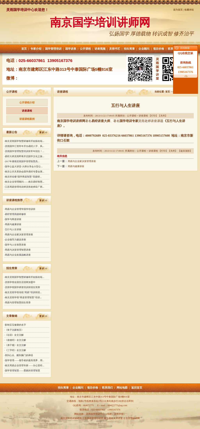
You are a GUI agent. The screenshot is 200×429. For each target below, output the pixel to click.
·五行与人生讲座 (12, 229)
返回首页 (136, 387)
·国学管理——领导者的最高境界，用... (24, 360)
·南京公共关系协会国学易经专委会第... (24, 171)
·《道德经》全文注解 (15, 340)
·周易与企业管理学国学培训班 (19, 209)
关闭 (162, 115)
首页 (24, 48)
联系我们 (107, 387)
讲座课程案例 (27, 118)
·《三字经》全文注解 (15, 350)
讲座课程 (27, 110)
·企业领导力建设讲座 (15, 239)
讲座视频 (100, 48)
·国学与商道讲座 (12, 219)
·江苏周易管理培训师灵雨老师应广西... (24, 186)
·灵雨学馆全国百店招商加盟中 (19, 282)
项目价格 (158, 48)
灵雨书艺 (114, 48)
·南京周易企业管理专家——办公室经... (24, 365)
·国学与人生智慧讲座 (15, 244)
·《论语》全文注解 (14, 335)
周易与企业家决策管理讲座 (82, 161)
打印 (153, 115)
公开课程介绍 (27, 102)
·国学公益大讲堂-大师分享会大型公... (23, 166)
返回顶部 (185, 151)
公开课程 (85, 48)
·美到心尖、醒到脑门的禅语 (18, 355)
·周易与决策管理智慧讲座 (17, 249)
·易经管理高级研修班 (15, 214)
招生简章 (129, 48)
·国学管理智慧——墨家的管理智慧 (22, 370)
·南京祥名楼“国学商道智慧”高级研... (23, 176)
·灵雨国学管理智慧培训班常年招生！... (24, 151)
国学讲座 (70, 48)
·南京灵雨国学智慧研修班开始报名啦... (24, 141)
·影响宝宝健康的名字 (15, 324)
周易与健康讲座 (76, 166)
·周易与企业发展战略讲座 (17, 254)
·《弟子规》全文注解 (15, 345)
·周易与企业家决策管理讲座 (18, 234)
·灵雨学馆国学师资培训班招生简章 (22, 287)
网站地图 (122, 387)
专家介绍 (35, 48)
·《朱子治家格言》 (14, 330)
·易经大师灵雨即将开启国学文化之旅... (24, 156)
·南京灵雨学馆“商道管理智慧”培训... (23, 297)
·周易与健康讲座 (12, 224)
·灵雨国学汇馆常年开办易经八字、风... (24, 146)
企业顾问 (143, 48)
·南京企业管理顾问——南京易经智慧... (24, 181)
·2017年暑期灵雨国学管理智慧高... (21, 161)
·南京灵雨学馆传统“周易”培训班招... (23, 292)
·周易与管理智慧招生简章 (17, 302)
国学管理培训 (53, 48)
